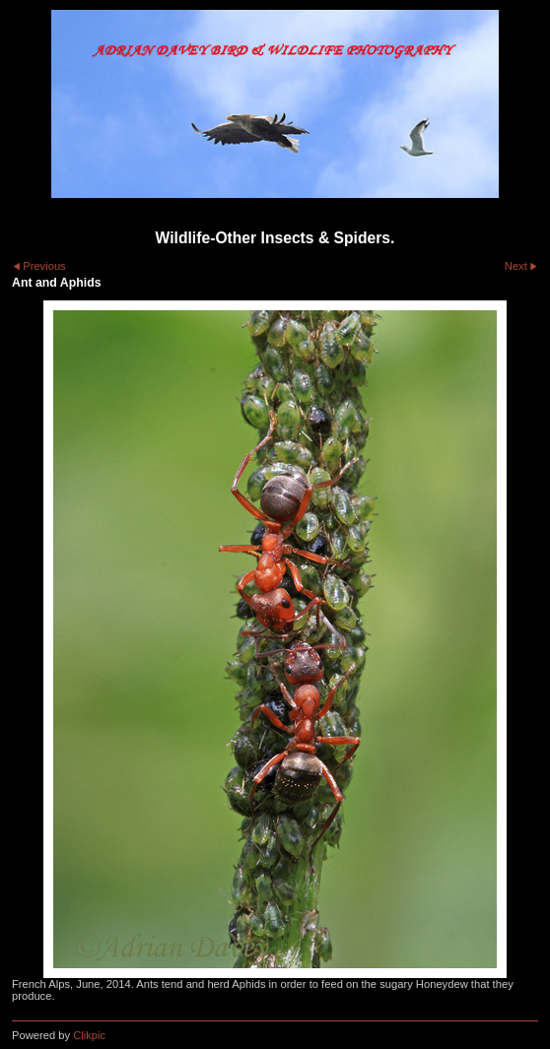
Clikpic (89, 1035)
